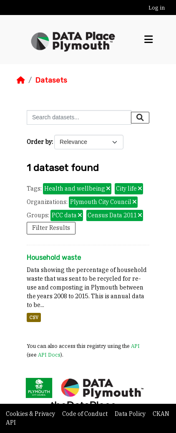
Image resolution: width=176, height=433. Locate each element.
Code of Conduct (85, 414)
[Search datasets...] (79, 117)
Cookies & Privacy (31, 414)
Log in (156, 7)
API (135, 345)
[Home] (21, 80)
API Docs (49, 354)
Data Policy (131, 414)
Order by (39, 142)
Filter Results (51, 228)
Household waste (54, 258)
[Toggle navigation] (148, 40)
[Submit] (140, 117)
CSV (33, 317)
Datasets (51, 80)
